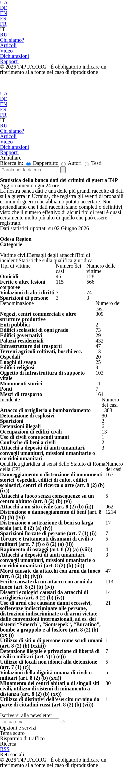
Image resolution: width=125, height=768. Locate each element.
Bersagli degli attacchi (52, 255)
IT (2, 29)
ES (3, 18)
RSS (4, 749)
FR (3, 24)
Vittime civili (14, 255)
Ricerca (8, 744)
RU (3, 34)
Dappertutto (42, 163)
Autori (71, 163)
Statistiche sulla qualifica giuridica (56, 260)
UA (4, 93)
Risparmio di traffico (22, 738)
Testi (93, 163)
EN (3, 13)
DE (3, 8)
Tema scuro (12, 733)
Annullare (10, 158)
